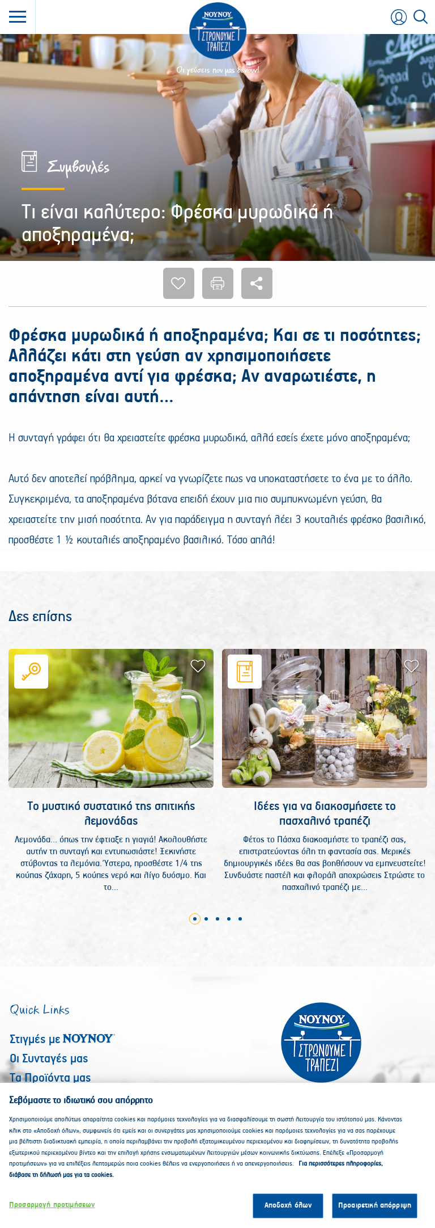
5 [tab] (240, 919)
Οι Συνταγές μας (49, 1059)
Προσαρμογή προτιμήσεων (52, 1210)
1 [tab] (195, 919)
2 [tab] (206, 919)
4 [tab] (229, 919)
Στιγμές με (62, 1039)
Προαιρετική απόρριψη (374, 1211)
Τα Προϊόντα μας (50, 1078)
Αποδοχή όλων (288, 1211)
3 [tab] (217, 919)
